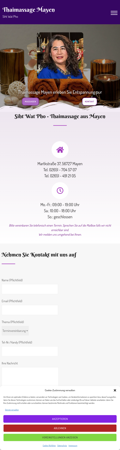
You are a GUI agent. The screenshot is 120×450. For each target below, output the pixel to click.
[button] (115, 390)
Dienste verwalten (12, 410)
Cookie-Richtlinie (49, 445)
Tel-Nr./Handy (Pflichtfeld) (30, 348)
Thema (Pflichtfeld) (15, 327)
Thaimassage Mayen (29, 9)
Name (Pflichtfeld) (30, 286)
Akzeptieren (60, 419)
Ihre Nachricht (30, 376)
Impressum (73, 445)
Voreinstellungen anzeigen (60, 437)
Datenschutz (62, 445)
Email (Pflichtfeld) (30, 307)
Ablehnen (60, 428)
